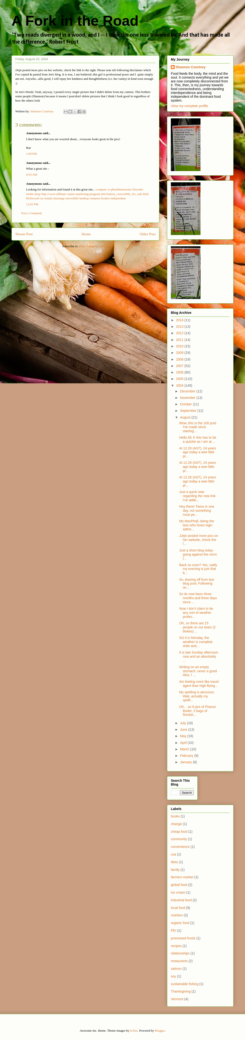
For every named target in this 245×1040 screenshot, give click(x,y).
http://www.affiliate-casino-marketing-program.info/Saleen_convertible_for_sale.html (95, 194)
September (188, 411)
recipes (176, 946)
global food (179, 885)
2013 (180, 326)
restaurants (179, 961)
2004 (180, 385)
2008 (180, 359)
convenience (180, 847)
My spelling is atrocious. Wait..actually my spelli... (197, 696)
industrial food (181, 900)
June (184, 729)
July (183, 723)
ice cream (178, 892)
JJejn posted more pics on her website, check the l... (198, 540)
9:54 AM (31, 174)
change (176, 824)
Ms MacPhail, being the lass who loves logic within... (196, 525)
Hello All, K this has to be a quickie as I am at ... (197, 439)
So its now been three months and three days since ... (198, 598)
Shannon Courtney (191, 67)
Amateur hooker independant (107, 198)
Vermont (177, 999)
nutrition (177, 915)
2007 (180, 366)
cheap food (179, 831)
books (175, 816)
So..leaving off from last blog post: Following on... (196, 584)
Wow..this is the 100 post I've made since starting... (197, 427)
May (183, 736)
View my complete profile (189, 106)
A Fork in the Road (75, 21)
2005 (180, 379)
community (179, 839)
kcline (134, 1030)
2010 (180, 346)
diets (174, 862)
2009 (180, 353)
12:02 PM (32, 204)
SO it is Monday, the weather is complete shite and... (196, 642)
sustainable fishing (184, 984)
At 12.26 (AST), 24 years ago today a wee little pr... (197, 452)
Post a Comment (31, 213)
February (187, 756)
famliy (175, 870)
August (185, 417)
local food (178, 908)
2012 (180, 333)
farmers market (182, 877)
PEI (173, 930)
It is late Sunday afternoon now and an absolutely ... (198, 656)
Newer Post (24, 234)
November (188, 398)
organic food (180, 923)
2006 (180, 372)
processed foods (183, 938)
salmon (176, 969)
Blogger (160, 1030)
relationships (180, 953)
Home (86, 234)
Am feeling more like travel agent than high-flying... (199, 684)
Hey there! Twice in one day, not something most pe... (196, 511)
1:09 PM (31, 153)
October (186, 404)
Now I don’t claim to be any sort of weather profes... (196, 613)
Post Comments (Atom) (94, 246)
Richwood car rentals (39, 198)
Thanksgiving (181, 991)
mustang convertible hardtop (71, 198)
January (186, 762)
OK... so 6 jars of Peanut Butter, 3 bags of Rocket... (197, 711)
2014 (180, 320)
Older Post (148, 234)
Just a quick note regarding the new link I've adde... (197, 496)
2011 (180, 340)
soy (173, 976)
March (185, 749)
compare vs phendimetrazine (113, 189)
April (184, 743)
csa (173, 854)
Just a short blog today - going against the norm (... (198, 554)
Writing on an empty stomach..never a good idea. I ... (198, 671)
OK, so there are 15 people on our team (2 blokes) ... (197, 627)
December (188, 391)
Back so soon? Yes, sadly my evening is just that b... (198, 569)
